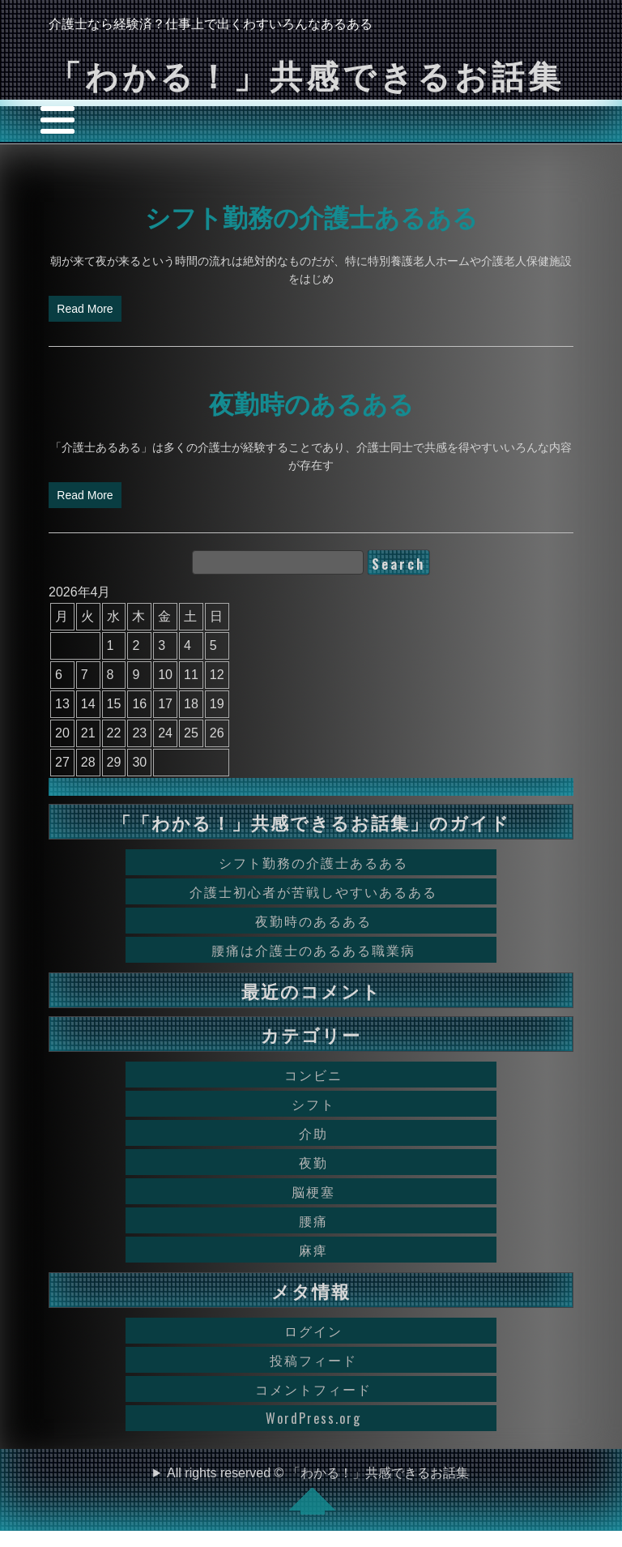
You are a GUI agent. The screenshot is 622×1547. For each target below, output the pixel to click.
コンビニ (313, 1074)
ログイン (313, 1330)
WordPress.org (313, 1418)
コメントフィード (313, 1389)
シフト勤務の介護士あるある (311, 215)
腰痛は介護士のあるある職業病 (313, 949)
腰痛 (313, 1220)
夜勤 (313, 1162)
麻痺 (313, 1249)
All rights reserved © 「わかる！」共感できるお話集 (318, 1490)
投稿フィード (313, 1360)
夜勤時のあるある (311, 402)
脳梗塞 (313, 1191)
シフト (313, 1103)
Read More (85, 308)
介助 (313, 1133)
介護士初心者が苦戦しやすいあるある (313, 891)
